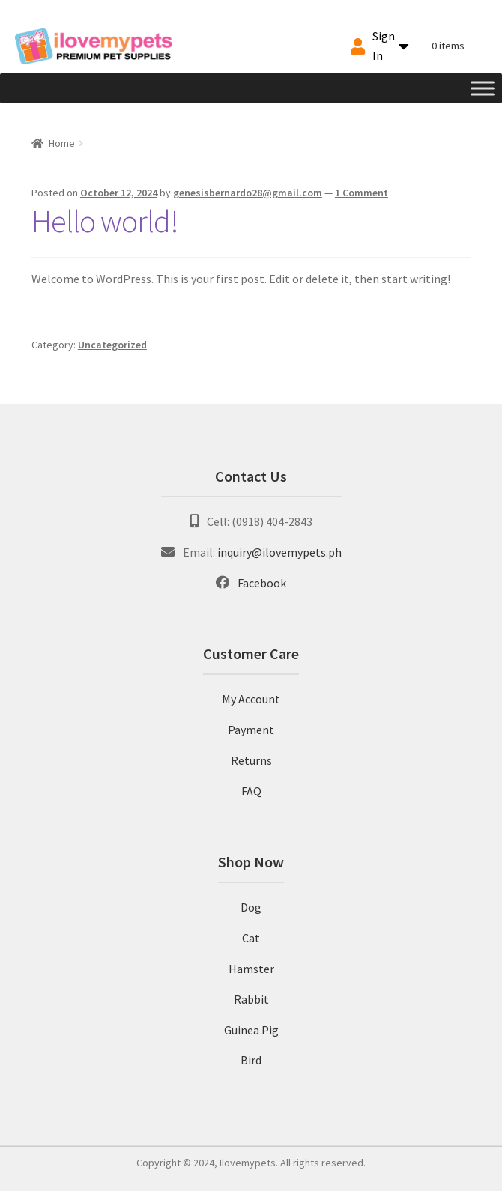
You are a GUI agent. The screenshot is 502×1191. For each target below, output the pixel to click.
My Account (251, 698)
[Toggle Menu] (483, 88)
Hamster (251, 968)
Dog (251, 907)
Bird (251, 1059)
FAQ (251, 791)
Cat (251, 937)
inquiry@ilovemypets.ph (279, 552)
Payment (251, 729)
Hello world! (104, 220)
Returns (251, 760)
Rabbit (251, 999)
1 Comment (361, 192)
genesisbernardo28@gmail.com (247, 192)
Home (62, 143)
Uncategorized (112, 344)
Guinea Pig (251, 1029)
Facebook (262, 582)
